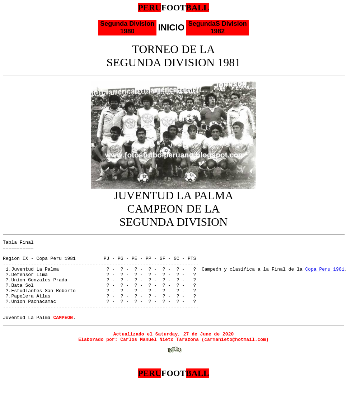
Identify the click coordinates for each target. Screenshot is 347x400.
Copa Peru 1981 (324, 275)
